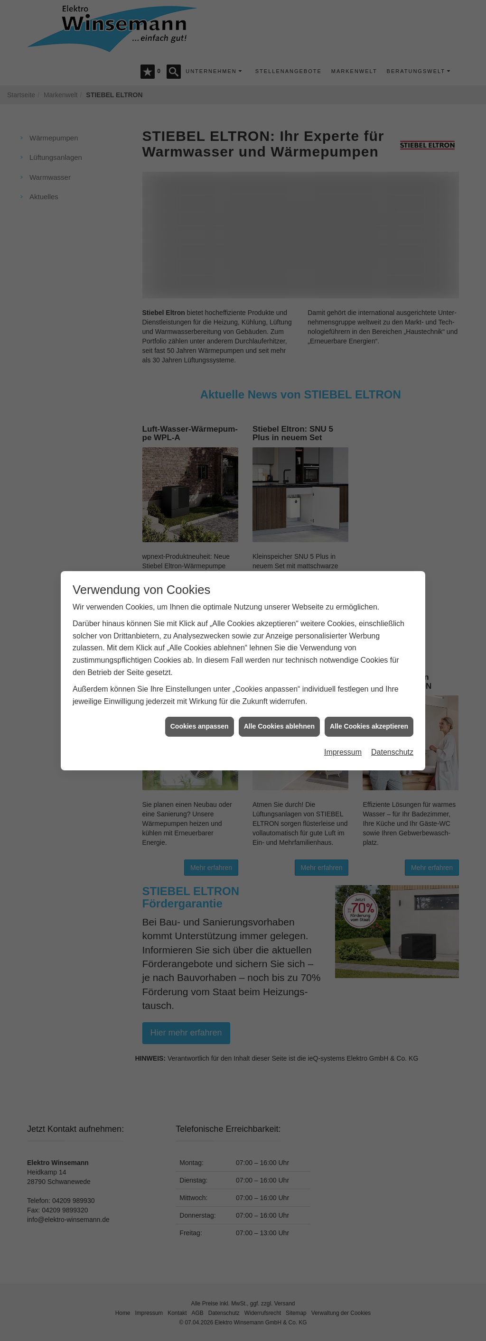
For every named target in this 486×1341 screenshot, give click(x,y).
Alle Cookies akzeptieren (369, 707)
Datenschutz (392, 733)
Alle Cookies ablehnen (279, 707)
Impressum (343, 733)
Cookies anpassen (199, 707)
